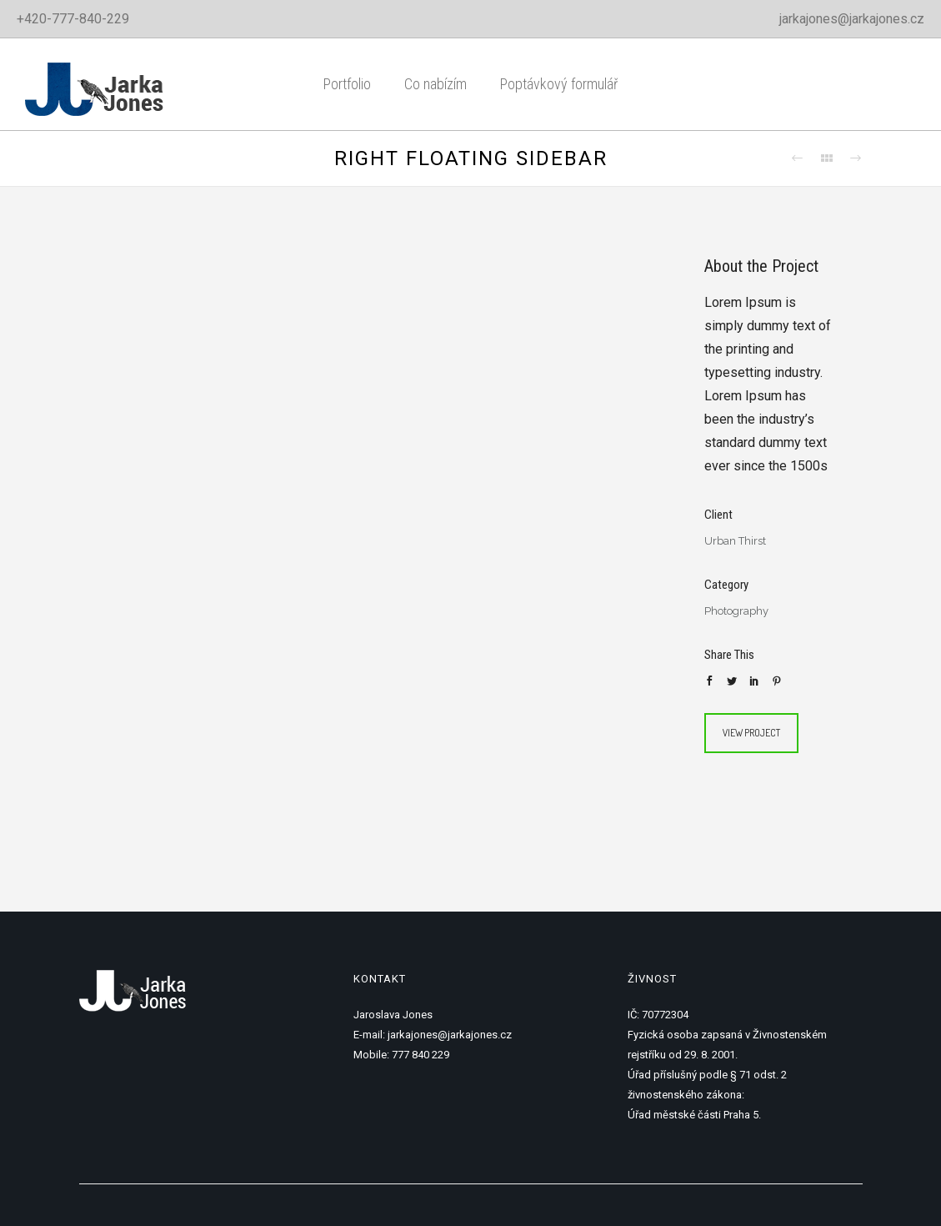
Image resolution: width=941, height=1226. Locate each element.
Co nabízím (435, 84)
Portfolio (347, 84)
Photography (736, 611)
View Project (751, 732)
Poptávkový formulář (559, 84)
